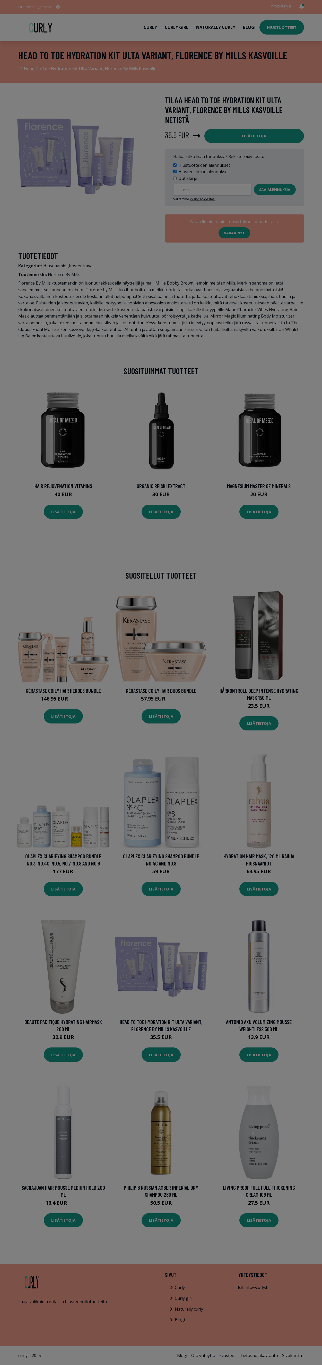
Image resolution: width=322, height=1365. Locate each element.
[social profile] (58, 7)
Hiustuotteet (282, 27)
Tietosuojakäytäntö (259, 1355)
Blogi (249, 27)
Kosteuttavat (81, 266)
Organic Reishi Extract (161, 486)
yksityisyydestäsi (202, 199)
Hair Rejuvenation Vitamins (63, 486)
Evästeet (227, 1355)
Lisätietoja (254, 135)
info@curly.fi (281, 6)
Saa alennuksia (274, 189)
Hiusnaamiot (55, 266)
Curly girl (176, 27)
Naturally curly (215, 27)
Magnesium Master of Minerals (259, 486)
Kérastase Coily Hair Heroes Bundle (63, 690)
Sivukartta (292, 1355)
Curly (150, 27)
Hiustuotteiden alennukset (204, 165)
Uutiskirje (187, 178)
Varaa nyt (234, 232)
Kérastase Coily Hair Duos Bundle (161, 690)
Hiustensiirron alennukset (203, 171)
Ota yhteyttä (203, 1355)
